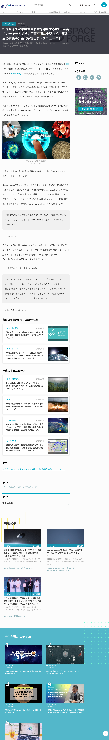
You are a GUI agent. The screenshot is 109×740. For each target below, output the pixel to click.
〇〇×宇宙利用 (100, 12)
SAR (54, 699)
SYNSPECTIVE (67, 699)
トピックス (18, 12)
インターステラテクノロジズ (60, 704)
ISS (46, 699)
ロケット (81, 699)
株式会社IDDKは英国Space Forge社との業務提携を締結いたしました (34, 469)
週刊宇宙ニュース (30, 487)
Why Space (58, 694)
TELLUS (32, 694)
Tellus (82, 12)
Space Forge (16, 73)
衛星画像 (12, 699)
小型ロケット (61, 565)
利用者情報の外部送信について (67, 727)
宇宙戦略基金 (95, 699)
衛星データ (36, 12)
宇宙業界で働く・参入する (60, 12)
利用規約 (34, 727)
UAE (80, 568)
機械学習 (37, 699)
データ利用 (24, 699)
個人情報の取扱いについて (47, 727)
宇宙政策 (40, 704)
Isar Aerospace (50, 565)
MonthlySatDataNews (76, 694)
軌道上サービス (15, 487)
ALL (4, 12)
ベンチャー (95, 694)
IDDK (4, 487)
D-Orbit (40, 565)
